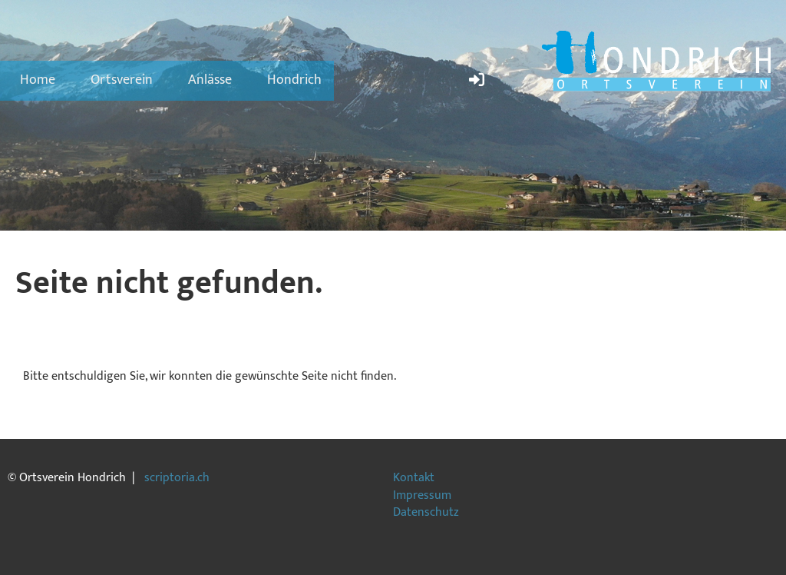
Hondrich (294, 79)
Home (37, 79)
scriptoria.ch (177, 477)
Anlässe (210, 79)
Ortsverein (122, 79)
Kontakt (413, 477)
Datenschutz (426, 512)
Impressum (422, 495)
